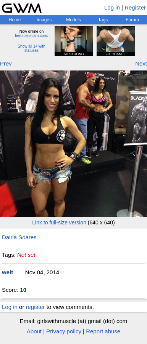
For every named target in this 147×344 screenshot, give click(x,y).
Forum (132, 19)
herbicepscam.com (31, 36)
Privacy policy (63, 331)
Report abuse (103, 331)
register (35, 307)
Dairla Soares (19, 237)
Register (135, 7)
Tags (103, 19)
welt (7, 272)
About (34, 331)
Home (14, 19)
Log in (112, 7)
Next (141, 63)
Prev (6, 63)
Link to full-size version (59, 222)
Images (44, 19)
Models (73, 19)
